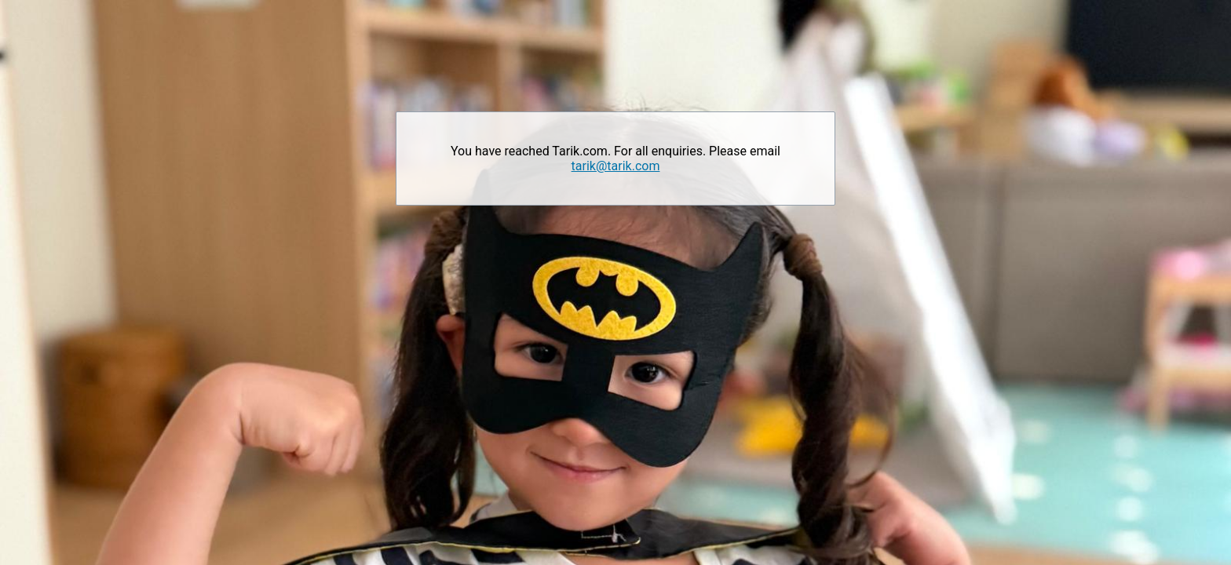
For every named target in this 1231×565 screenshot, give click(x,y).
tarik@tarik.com (616, 166)
